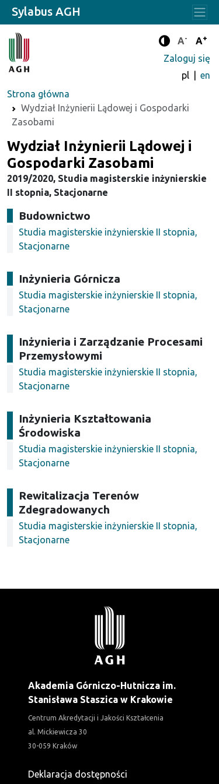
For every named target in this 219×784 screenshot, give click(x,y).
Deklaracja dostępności (77, 774)
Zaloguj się (187, 58)
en (205, 75)
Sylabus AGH (46, 11)
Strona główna (38, 94)
